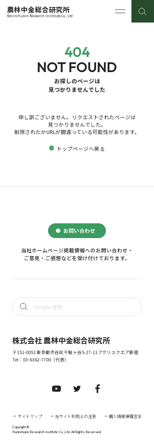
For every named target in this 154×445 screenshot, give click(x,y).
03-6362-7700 (37, 359)
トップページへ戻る (81, 148)
